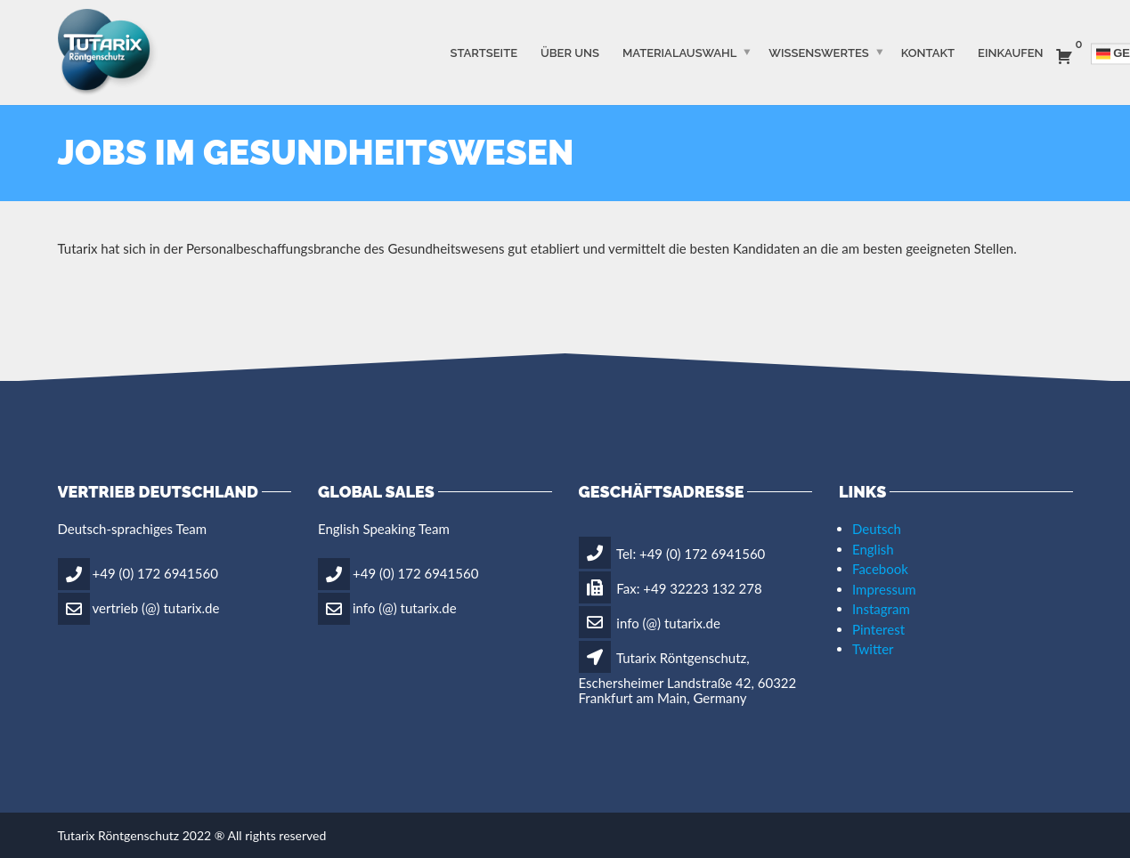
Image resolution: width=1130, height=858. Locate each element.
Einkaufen (1010, 52)
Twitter (873, 649)
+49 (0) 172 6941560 (155, 572)
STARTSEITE (483, 52)
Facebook (880, 569)
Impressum (884, 589)
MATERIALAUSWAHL (679, 52)
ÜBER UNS (570, 52)
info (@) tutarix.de (405, 607)
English (873, 549)
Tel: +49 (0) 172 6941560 (672, 554)
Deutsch (876, 529)
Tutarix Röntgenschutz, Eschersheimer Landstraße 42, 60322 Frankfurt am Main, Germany (688, 678)
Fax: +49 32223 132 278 (670, 588)
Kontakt (928, 52)
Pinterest (878, 629)
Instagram (881, 609)
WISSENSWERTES (818, 52)
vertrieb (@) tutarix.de (156, 607)
